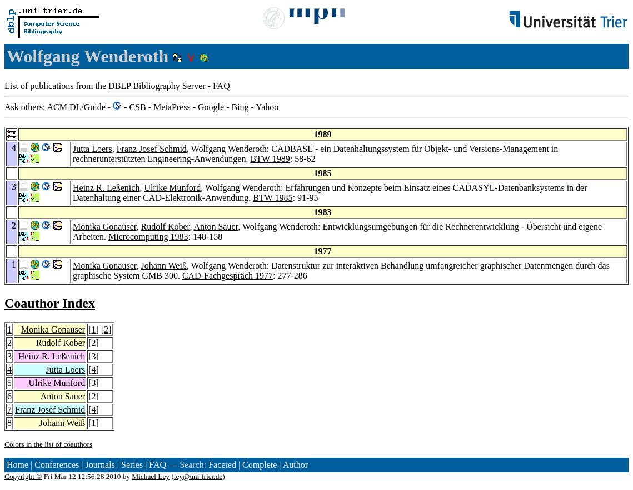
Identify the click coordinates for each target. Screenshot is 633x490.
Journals (99, 464)
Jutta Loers (92, 149)
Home (17, 464)
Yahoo (267, 107)
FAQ (221, 86)
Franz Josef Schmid (152, 149)
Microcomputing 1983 (148, 236)
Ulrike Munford (172, 187)
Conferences (56, 464)
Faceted (222, 464)
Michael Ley (151, 476)
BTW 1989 (270, 159)
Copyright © (23, 476)
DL (75, 107)
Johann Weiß (163, 265)
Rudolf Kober (165, 226)
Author (295, 464)
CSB (137, 107)
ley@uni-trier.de (198, 476)
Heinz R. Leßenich (106, 187)
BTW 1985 (272, 197)
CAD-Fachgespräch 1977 (227, 275)
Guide (95, 107)
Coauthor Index (49, 303)
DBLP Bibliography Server (157, 86)
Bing (239, 107)
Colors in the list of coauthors (48, 444)
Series (132, 464)
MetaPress (172, 107)
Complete (259, 464)
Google (211, 107)
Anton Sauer (215, 226)
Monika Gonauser (104, 226)
